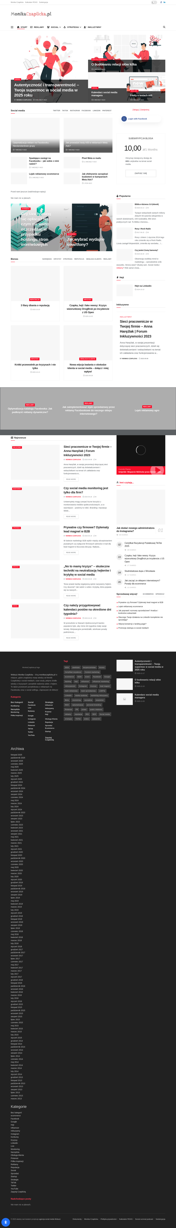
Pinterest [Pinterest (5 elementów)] (68, 709)
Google (30, 716)
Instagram (75, 111)
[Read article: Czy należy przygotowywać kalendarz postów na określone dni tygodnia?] (35, 620)
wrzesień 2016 (17, 989)
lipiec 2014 (15, 1056)
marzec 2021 (16, 843)
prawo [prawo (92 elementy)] (84, 709)
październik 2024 (18, 788)
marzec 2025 (16, 773)
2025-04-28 (87, 618)
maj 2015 (15, 1026)
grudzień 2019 (17, 882)
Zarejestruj (144, 110)
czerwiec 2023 (17, 825)
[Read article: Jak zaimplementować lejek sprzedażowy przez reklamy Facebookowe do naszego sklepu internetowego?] (88, 409)
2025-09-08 (143, 358)
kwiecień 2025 (17, 770)
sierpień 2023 (16, 819)
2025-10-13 (35, 372)
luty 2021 (15, 846)
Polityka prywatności (109, 1219)
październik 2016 (18, 986)
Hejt (46, 714)
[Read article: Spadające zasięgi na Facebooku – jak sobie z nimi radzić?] (19, 162)
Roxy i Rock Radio (143, 229)
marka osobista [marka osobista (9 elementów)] (81, 695)
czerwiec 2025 (17, 764)
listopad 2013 (16, 1080)
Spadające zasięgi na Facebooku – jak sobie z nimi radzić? (44, 161)
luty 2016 (15, 998)
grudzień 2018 (17, 916)
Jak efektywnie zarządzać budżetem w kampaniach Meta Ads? (95, 177)
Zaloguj (136, 110)
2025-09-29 (88, 375)
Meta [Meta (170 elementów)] (67, 700)
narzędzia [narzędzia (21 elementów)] (88, 700)
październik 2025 (18, 758)
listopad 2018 (16, 919)
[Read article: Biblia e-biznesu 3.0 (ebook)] (125, 209)
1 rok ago (87, 183)
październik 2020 (18, 858)
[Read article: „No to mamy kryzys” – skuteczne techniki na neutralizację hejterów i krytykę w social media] (35, 581)
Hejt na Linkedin (143, 286)
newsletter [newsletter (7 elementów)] (100, 700)
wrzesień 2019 (17, 892)
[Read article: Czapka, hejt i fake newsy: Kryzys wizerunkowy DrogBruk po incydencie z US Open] (88, 283)
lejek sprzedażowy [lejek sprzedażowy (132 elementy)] (88, 691)
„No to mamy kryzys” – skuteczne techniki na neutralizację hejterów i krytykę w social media (87, 570)
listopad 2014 (16, 1044)
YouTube (31, 735)
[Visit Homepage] (31, 14)
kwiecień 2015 (17, 1029)
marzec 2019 (16, 907)
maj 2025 (15, 767)
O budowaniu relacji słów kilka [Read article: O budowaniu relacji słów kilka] (114, 64)
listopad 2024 (16, 785)
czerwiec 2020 (17, 864)
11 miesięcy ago (89, 162)
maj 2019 (15, 901)
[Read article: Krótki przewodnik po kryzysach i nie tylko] (35, 343)
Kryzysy (57, 259)
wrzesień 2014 (17, 1050)
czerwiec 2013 (17, 1096)
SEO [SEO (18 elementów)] (94, 714)
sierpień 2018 (16, 925)
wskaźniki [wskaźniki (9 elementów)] (96, 719)
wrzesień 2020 (17, 861)
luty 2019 (15, 910)
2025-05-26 (87, 497)
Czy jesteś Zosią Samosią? (146, 250)
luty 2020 (15, 876)
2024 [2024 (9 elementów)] (67, 667)
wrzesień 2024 (17, 791)
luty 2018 (15, 943)
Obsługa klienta (93, 259)
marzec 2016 (16, 995)
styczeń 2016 (16, 1001)
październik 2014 (18, 1047)
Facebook (86, 111)
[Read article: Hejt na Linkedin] (125, 290)
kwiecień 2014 (17, 1065)
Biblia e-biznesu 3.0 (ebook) (147, 204)
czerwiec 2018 (17, 931)
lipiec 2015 (15, 1019)
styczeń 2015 (16, 1038)
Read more (72, 479)
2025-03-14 (139, 208)
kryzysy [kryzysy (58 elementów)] (93, 686)
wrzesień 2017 (17, 956)
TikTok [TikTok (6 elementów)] (78, 719)
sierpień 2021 (16, 834)
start (22, 27)
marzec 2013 (16, 1099)
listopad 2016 (16, 983)
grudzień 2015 (17, 1004)
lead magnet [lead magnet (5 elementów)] (105, 686)
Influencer (49, 705)
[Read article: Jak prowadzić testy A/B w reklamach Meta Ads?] (88, 135)
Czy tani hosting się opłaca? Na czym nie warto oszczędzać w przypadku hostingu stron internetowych (36, 229)
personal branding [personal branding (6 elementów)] (94, 705)
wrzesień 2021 (17, 831)
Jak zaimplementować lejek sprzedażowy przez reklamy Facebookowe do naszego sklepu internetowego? (88, 410)
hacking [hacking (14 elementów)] (68, 681)
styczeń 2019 (16, 913)
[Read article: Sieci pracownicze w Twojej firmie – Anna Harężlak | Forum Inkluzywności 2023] (35, 462)
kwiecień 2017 (17, 968)
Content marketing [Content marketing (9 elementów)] (92, 672)
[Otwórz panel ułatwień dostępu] (5, 1222)
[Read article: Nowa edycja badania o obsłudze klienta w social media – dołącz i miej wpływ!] (88, 343)
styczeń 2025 (16, 779)
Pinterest (106, 111)
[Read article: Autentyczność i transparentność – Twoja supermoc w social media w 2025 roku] (125, 665)
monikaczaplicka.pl (47, 675)
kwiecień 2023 (17, 828)
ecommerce (148, 594)
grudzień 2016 (17, 980)
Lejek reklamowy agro (147, 410)
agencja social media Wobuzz (50, 1219)
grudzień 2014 (17, 1041)
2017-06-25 (139, 232)
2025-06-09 (139, 254)
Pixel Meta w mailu (91, 158)
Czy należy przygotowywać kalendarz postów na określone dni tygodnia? (87, 609)
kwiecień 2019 (17, 904)
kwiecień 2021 (17, 840)
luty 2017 (15, 974)
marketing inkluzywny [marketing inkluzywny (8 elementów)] (99, 695)
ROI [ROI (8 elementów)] (87, 714)
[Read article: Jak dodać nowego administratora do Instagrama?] (141, 507)
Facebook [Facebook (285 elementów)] (97, 677)
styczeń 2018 (16, 946)
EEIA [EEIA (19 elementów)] (80, 677)
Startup (48, 731)
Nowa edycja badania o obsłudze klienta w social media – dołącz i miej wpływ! (87, 368)
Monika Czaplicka (17, 2)
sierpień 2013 (16, 1089)
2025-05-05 (87, 579)
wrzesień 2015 (17, 1013)
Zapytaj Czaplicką (100, 59)
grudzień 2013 (17, 1077)
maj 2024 (15, 800)
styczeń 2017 (16, 977)
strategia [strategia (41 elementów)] (68, 719)
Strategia (71, 27)
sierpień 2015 (16, 1016)
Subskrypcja (43, 2)
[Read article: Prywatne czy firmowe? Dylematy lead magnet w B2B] (35, 542)
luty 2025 (15, 776)
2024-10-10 (139, 289)
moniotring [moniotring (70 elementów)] (76, 700)
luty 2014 (15, 1071)
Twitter (56, 111)
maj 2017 (15, 965)
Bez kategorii (17, 702)
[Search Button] (164, 27)
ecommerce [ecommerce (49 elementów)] (69, 677)
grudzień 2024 (17, 782)
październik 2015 (18, 1010)
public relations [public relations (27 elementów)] (96, 709)
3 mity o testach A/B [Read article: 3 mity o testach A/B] (141, 95)
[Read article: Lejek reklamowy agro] (146, 409)
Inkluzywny (92, 27)
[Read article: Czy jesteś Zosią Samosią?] (125, 255)
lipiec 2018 (15, 928)
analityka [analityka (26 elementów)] (76, 667)
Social (53, 27)
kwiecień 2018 (17, 937)
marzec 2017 (16, 971)
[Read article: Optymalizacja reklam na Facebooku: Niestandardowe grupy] (35, 135)
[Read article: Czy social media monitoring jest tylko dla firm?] (35, 503)
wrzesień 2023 (17, 816)
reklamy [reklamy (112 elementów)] (68, 714)
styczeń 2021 (16, 849)
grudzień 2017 (17, 949)
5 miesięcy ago (40, 100)
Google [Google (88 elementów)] (107, 677)
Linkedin (96, 111)
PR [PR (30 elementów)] (77, 709)
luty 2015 (15, 1035)
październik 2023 (18, 812)
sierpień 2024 (16, 794)
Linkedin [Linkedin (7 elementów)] (68, 695)
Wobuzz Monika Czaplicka (22, 675)
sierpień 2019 (16, 895)
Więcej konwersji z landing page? (132, 624)
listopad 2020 (16, 855)
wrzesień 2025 (17, 761)
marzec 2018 (16, 940)
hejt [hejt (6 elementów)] (76, 681)
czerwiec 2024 (17, 797)
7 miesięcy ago (20, 150)
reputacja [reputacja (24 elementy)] (78, 714)
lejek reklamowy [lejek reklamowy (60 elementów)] (71, 691)
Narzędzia (26, 208)
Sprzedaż (160, 594)
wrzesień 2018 (17, 922)
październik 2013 (18, 1083)
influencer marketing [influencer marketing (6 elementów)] (101, 681)
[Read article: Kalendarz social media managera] (125, 699)
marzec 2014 (16, 1068)
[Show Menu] (12, 27)
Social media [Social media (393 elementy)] (105, 714)
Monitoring (18, 489)
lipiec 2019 (15, 898)
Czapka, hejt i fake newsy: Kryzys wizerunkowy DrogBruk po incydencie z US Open (88, 309)
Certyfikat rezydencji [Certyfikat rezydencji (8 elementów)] (73, 672)
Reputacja (79, 259)
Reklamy (37, 27)
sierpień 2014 (16, 1053)
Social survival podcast (144, 1219)
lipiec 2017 (15, 959)
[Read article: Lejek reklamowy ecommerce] (19, 178)
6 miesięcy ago (98, 100)
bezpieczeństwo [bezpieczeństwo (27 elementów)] (89, 667)
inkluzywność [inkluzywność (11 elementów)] (70, 686)
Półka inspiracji (17, 715)
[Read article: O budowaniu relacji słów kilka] (125, 684)
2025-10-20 (35, 309)
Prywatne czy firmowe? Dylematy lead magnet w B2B (140, 602)
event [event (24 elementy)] (87, 677)
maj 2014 (15, 1062)
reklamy (120, 268)
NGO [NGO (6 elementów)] (67, 705)
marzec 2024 (16, 803)
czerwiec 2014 (17, 1059)
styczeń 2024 (16, 809)
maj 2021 (15, 837)
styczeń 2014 (16, 1074)
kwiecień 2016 (17, 992)
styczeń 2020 (16, 879)
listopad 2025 (16, 755)
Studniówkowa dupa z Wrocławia (140, 571)
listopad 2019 (16, 886)
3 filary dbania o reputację (35, 305)
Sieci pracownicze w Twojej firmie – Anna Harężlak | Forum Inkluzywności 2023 (88, 451)
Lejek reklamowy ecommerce (44, 174)
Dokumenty (77, 1219)
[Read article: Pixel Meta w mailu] (72, 162)
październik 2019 (18, 889)
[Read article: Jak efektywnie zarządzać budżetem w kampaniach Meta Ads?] (72, 178)
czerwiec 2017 (17, 962)
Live (29, 708)
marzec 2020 (16, 873)
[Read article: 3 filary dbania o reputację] (35, 283)
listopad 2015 (16, 1007)
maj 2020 (15, 867)
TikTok (65, 111)
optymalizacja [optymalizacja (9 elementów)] (77, 705)
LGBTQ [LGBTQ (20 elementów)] (102, 691)
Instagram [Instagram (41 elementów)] (83, 686)
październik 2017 (18, 952)
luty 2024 (15, 806)
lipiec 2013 (15, 1092)
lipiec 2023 (15, 822)
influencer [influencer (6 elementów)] (85, 681)
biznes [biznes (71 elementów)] (101, 667)
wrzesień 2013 (17, 1086)
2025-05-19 (87, 536)
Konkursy (15, 706)
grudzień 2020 (17, 852)
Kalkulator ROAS (31, 2)
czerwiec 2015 (17, 1022)
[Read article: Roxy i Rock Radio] (125, 233)
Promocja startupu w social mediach (133, 628)
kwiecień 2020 (17, 870)
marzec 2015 (16, 1032)
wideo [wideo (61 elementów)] (86, 719)
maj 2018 (15, 934)
